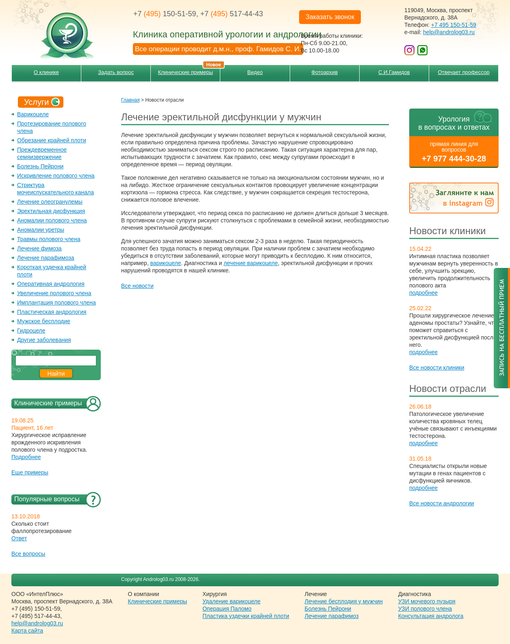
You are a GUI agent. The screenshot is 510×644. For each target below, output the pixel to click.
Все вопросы (28, 553)
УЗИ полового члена (425, 608)
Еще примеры (29, 472)
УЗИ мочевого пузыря (427, 601)
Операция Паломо (227, 608)
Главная (130, 100)
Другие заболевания (44, 340)
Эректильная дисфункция (51, 211)
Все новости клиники (436, 367)
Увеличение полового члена (54, 293)
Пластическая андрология (52, 312)
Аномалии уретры (40, 229)
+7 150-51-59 (164, 14)
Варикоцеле (33, 114)
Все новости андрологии (441, 503)
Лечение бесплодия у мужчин (344, 601)
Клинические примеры (189, 70)
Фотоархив (324, 72)
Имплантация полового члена (56, 302)
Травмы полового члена (48, 239)
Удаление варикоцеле (231, 601)
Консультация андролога (431, 616)
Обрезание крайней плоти (51, 140)
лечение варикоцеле (251, 263)
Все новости (137, 286)
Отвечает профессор (463, 72)
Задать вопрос (116, 72)
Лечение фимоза (39, 248)
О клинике (46, 72)
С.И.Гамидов (394, 72)
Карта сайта (27, 630)
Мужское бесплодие (43, 321)
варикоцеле (165, 263)
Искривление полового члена (56, 175)
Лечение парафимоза (45, 258)
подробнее (423, 292)
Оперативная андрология (51, 284)
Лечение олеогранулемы (49, 201)
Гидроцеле (31, 330)
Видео (255, 72)
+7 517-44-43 (231, 14)
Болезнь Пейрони (40, 166)
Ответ (19, 538)
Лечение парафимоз (332, 616)
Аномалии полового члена (52, 220)
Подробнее (26, 457)
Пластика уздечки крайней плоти (245, 616)
